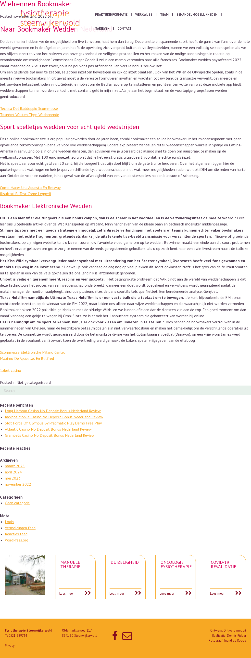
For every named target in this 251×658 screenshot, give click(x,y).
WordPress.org (16, 540)
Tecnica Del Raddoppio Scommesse (29, 108)
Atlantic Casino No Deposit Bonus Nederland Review (48, 429)
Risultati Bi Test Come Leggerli (25, 193)
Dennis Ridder (236, 636)
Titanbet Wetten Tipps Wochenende (29, 114)
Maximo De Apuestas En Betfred (27, 358)
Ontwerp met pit (235, 630)
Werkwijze (143, 14)
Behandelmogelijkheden (196, 14)
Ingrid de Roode (235, 640)
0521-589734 (18, 636)
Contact (124, 28)
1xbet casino (10, 370)
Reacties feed (16, 533)
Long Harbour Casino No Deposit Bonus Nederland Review (53, 410)
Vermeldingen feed (20, 527)
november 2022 (18, 484)
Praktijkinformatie (111, 14)
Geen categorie (17, 502)
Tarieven (102, 28)
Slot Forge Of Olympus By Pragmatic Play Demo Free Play (53, 423)
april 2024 (13, 472)
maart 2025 (15, 465)
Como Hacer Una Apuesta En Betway (30, 187)
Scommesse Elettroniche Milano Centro (32, 352)
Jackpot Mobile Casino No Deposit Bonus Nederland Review (54, 416)
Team (164, 14)
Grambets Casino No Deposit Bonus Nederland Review (50, 435)
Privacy (9, 646)
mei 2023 (13, 478)
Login (9, 521)
